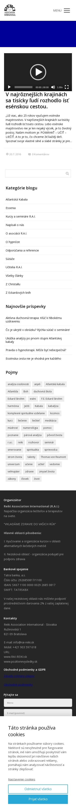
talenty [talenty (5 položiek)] (31, 457)
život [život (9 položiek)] (37, 478)
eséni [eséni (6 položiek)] (33, 398)
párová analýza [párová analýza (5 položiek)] (33, 435)
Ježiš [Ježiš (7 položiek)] (26, 406)
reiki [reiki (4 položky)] (20, 442)
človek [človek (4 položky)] (25, 478)
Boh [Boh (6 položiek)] (26, 391)
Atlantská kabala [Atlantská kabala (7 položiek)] (55, 384)
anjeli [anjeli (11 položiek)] (37, 384)
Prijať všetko (38, 799)
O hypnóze (13, 242)
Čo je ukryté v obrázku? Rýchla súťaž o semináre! (38, 330)
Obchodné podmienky (18, 684)
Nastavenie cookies (21, 779)
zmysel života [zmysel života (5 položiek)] (47, 471)
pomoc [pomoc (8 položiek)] (47, 428)
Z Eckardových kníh (18, 293)
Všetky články (14, 276)
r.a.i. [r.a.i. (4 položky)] (10, 442)
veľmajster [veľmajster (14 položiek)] (14, 471)
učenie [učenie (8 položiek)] (29, 464)
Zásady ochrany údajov (19, 676)
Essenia (11, 208)
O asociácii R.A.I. (16, 233)
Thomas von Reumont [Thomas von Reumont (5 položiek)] (53, 457)
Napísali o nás (15, 225)
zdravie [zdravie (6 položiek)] (29, 471)
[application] (38, 72)
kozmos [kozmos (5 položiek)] (54, 413)
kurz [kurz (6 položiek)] (10, 420)
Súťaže (10, 259)
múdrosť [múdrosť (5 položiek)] (13, 428)
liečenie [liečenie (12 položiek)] (22, 420)
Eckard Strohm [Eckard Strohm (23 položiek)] (16, 398)
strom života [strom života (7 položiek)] (15, 457)
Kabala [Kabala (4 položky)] (39, 406)
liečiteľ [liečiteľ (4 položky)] (36, 420)
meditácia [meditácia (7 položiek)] (50, 420)
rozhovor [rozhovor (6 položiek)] (33, 442)
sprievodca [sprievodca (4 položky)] (50, 449)
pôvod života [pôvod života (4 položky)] (54, 435)
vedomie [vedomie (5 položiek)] (55, 464)
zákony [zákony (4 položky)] (12, 478)
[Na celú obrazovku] (67, 87)
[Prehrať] (9, 87)
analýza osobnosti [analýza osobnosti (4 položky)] (18, 384)
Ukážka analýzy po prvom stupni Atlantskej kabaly (34, 340)
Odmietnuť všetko (38, 789)
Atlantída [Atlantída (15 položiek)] (13, 391)
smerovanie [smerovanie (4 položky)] (14, 449)
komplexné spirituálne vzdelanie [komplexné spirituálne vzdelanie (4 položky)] (26, 413)
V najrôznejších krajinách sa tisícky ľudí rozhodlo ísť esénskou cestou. (37, 100)
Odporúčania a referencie (22, 250)
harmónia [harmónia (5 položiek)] (13, 406)
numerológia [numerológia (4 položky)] (30, 428)
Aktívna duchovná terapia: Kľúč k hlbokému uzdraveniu (34, 319)
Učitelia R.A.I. (14, 267)
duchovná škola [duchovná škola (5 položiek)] (43, 391)
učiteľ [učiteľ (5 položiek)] (41, 464)
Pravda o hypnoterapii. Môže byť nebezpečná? (36, 350)
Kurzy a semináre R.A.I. (20, 216)
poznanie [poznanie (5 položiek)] (13, 435)
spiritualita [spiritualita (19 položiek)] (33, 449)
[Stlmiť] (53, 87)
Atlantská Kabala (17, 199)
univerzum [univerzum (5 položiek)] (14, 464)
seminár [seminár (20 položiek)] (49, 442)
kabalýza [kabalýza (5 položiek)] (53, 406)
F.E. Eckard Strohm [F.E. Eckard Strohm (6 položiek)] (51, 398)
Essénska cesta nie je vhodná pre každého (33, 358)
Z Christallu (13, 284)
